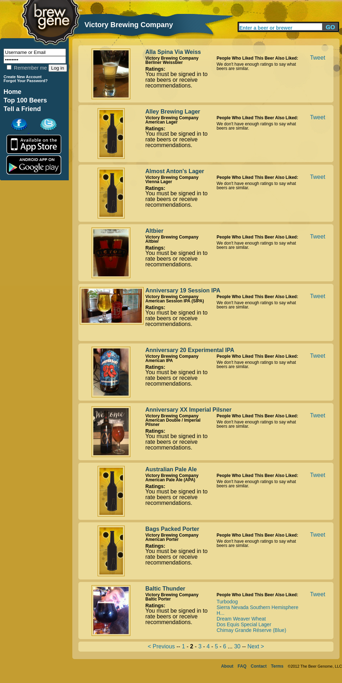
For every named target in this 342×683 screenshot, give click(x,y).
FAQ (242, 666)
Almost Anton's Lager (174, 171)
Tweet (317, 58)
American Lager (161, 122)
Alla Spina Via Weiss (173, 52)
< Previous (161, 646)
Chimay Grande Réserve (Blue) (251, 630)
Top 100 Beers (25, 100)
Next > (256, 646)
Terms (277, 666)
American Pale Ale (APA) (170, 479)
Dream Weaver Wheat (241, 619)
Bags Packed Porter (172, 529)
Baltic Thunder (165, 589)
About (227, 666)
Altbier (154, 231)
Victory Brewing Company (171, 58)
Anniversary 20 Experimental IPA (189, 350)
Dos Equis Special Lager (244, 624)
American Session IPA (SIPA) (174, 300)
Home (12, 91)
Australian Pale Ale (171, 469)
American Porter (161, 539)
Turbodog (227, 601)
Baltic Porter (158, 599)
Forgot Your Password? (26, 81)
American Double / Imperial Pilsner (173, 422)
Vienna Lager (158, 181)
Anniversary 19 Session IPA (182, 290)
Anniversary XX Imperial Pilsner (188, 410)
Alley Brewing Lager (172, 112)
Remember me (27, 68)
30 (237, 646)
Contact (259, 666)
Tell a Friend (22, 108)
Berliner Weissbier (164, 62)
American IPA (159, 360)
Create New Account (23, 77)
